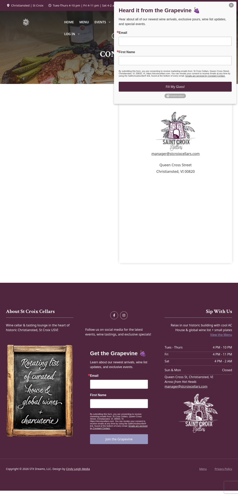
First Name (98, 395)
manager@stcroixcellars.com (175, 153)
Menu (84, 22)
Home (69, 22)
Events (104, 22)
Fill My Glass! (175, 87)
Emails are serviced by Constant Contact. (205, 76)
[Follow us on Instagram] (124, 315)
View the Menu (221, 335)
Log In (73, 34)
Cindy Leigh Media (78, 469)
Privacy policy (223, 469)
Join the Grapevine (119, 439)
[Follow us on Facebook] (114, 315)
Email (94, 375)
